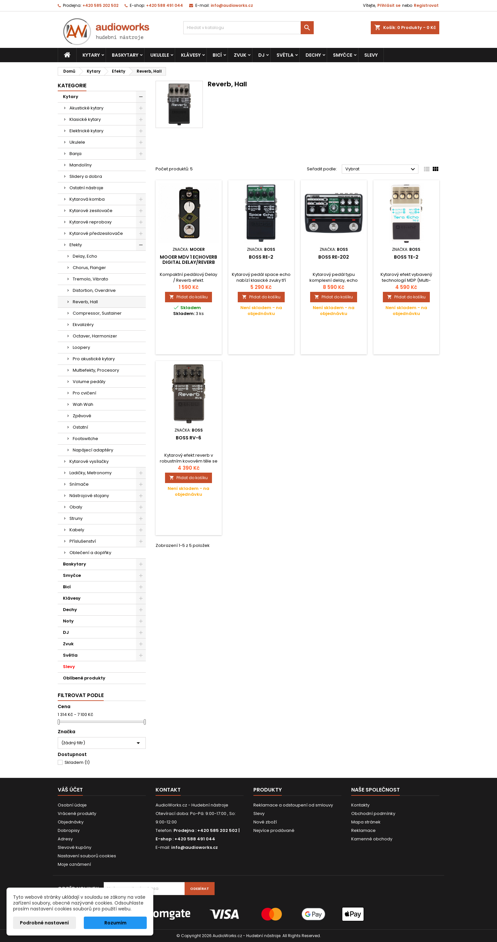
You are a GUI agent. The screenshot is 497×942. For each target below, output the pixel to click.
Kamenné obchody (371, 839)
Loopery (81, 347)
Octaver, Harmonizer (95, 336)
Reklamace (363, 830)
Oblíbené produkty (84, 678)
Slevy (371, 55)
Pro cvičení (84, 393)
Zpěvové (82, 416)
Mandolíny (80, 165)
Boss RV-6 (188, 438)
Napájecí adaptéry (93, 450)
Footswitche (85, 438)
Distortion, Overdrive (94, 290)
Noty (68, 621)
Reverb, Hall (85, 302)
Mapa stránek (366, 822)
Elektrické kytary (86, 131)
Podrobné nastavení (44, 923)
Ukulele (159, 55)
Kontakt (168, 789)
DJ (261, 55)
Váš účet (70, 789)
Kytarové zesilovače (91, 210)
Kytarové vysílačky (89, 461)
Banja (75, 153)
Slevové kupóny (74, 847)
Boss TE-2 (406, 257)
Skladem (77, 762)
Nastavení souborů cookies (87, 856)
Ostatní (80, 427)
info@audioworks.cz (232, 5)
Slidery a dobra (85, 176)
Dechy (313, 55)
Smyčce (342, 55)
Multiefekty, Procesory (96, 370)
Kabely (76, 530)
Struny (76, 518)
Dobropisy (69, 830)
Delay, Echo (85, 256)
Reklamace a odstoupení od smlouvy (293, 805)
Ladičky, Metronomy (90, 473)
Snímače (79, 484)
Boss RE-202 (333, 257)
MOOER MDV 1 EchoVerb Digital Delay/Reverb (188, 259)
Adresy (65, 839)
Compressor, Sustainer (97, 313)
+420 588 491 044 (164, 5)
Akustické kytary (86, 108)
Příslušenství (82, 541)
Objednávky (70, 822)
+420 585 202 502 (100, 5)
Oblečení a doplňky (90, 553)
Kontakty (360, 805)
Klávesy (191, 55)
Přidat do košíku (188, 297)
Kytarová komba (87, 199)
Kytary (91, 55)
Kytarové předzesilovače (96, 233)
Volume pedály (89, 381)
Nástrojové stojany (89, 495)
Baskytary (125, 55)
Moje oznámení (74, 864)
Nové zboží (265, 822)
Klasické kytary (85, 119)
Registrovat (426, 5)
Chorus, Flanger (89, 267)
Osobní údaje (72, 805)
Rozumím (115, 923)
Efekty (75, 245)
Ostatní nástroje (86, 188)
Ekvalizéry (83, 324)
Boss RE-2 (261, 257)
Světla (285, 55)
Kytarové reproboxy (90, 222)
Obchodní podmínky (373, 813)
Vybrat (381, 169)
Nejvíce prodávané (273, 830)
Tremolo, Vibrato (90, 279)
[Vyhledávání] (248, 27)
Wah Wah (83, 404)
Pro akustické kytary (94, 359)
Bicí (217, 55)
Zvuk (240, 55)
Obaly (75, 507)
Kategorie (72, 85)
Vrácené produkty (77, 813)
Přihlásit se (388, 5)
